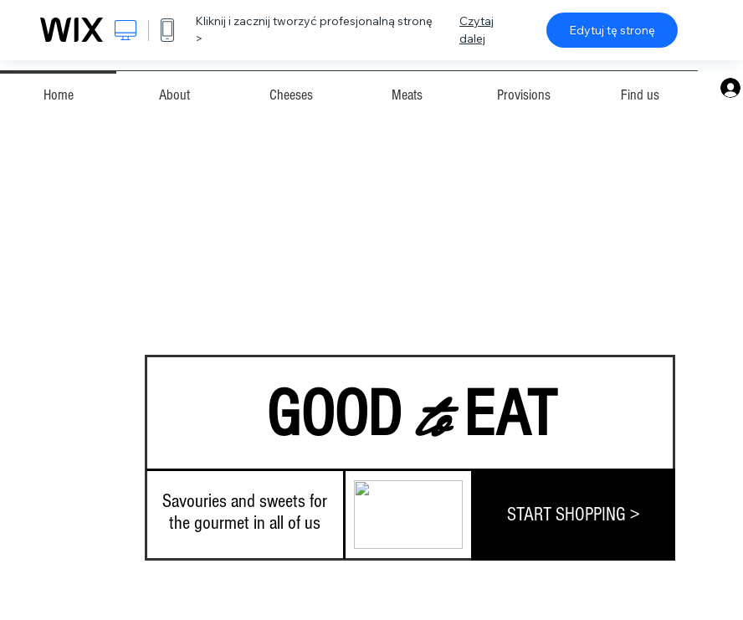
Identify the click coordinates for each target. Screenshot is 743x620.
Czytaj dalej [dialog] (476, 29)
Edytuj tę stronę (612, 30)
